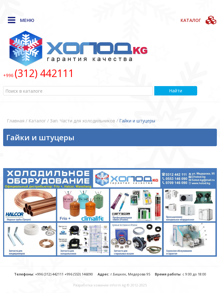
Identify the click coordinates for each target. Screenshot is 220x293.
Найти (175, 91)
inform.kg (118, 285)
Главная (15, 121)
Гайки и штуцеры (137, 121)
